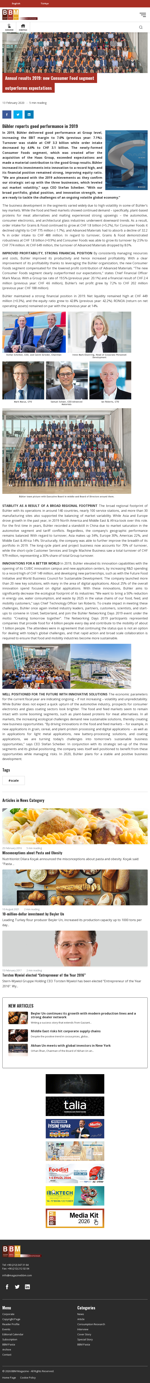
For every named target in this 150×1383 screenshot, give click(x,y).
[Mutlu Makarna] (75, 1128)
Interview (82, 1329)
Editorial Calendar (12, 1334)
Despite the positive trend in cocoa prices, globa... (60, 1036)
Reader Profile (11, 1324)
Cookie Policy (28, 1377)
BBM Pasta (8, 1344)
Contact (6, 1354)
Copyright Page (11, 1319)
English (16, 3)
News (80, 1314)
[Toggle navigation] (142, 15)
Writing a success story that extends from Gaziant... (61, 1022)
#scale (13, 780)
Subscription (9, 1339)
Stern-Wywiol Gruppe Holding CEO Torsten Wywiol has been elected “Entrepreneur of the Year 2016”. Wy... (71, 983)
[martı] (75, 1151)
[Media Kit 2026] (75, 1218)
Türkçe (45, 3)
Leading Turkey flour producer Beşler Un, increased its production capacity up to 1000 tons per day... (72, 922)
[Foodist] (75, 1173)
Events (6, 1329)
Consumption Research (91, 1324)
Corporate (8, 1314)
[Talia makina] (75, 1106)
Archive (6, 1349)
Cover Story (84, 1334)
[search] (141, 27)
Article (81, 1319)
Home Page (9, 1377)
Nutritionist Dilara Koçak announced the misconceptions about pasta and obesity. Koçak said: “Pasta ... (70, 861)
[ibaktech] (75, 1195)
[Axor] (75, 1083)
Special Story (85, 1339)
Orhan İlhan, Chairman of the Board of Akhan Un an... (62, 1051)
